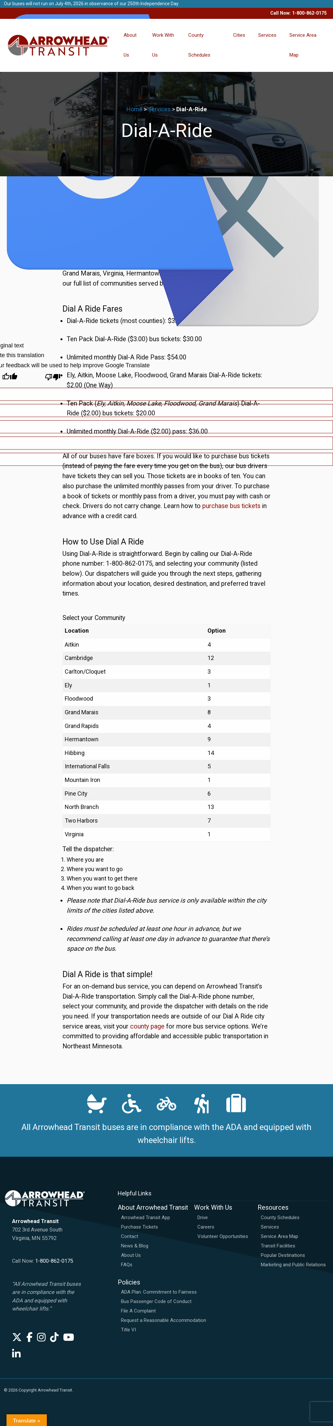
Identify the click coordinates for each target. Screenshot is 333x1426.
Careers (205, 1227)
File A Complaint (138, 1311)
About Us (130, 45)
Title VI (128, 1330)
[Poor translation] (52, 379)
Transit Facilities (278, 1246)
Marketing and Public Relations (293, 1265)
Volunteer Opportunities (222, 1236)
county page (147, 1026)
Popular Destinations (283, 1255)
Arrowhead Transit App (145, 1217)
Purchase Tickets (139, 1227)
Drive (202, 1217)
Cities (239, 35)
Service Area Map (302, 45)
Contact (129, 1236)
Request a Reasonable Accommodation (163, 1320)
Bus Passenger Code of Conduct (156, 1301)
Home (134, 109)
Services (267, 35)
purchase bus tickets (231, 506)
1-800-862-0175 (54, 1261)
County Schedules (199, 45)
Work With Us (163, 45)
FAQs (126, 1265)
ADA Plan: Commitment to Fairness (159, 1292)
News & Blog (134, 1246)
